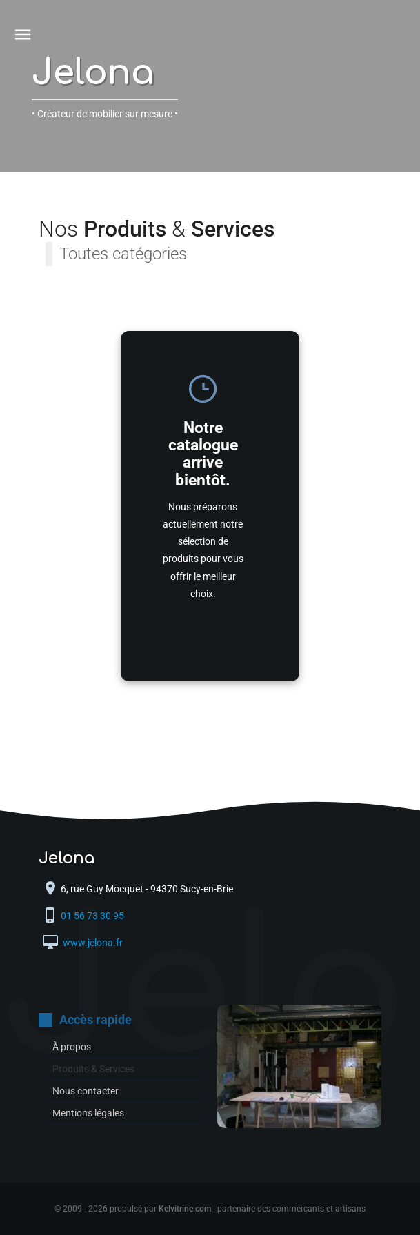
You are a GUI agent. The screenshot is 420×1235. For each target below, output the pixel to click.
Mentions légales (88, 1112)
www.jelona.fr (92, 942)
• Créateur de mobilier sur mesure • (105, 113)
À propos (71, 1046)
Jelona (93, 73)
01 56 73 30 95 (93, 915)
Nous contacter (85, 1090)
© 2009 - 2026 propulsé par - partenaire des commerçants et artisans (210, 1209)
